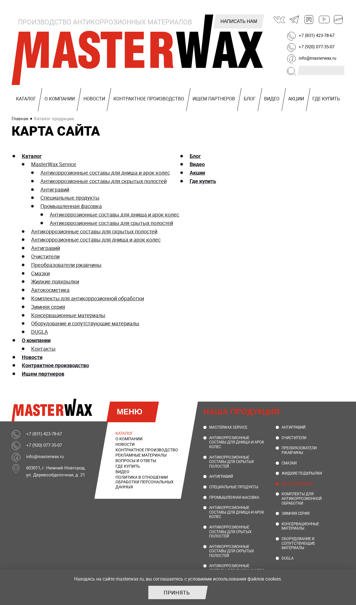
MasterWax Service (53, 164)
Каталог (26, 98)
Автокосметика (50, 289)
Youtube (323, 19)
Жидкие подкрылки (55, 281)
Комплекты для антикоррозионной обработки (87, 298)
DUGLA (39, 331)
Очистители (45, 256)
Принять (177, 592)
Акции (296, 98)
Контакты (43, 348)
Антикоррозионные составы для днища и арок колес (105, 172)
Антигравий (54, 189)
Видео (272, 98)
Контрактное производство (148, 98)
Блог (250, 98)
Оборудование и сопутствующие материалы (85, 323)
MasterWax (137, 51)
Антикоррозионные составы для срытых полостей (111, 222)
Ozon (338, 19)
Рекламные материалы (141, 455)
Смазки (40, 273)
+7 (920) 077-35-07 (316, 46)
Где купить (326, 98)
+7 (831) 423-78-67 (316, 35)
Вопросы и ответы (135, 460)
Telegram (294, 19)
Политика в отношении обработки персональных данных (144, 482)
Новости (94, 98)
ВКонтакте (279, 19)
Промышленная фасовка (71, 206)
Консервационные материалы (68, 315)
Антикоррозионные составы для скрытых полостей (103, 181)
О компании (59, 98)
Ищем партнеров (214, 98)
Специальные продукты (69, 197)
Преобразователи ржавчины (66, 264)
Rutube (309, 19)
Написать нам (238, 21)
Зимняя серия (48, 306)
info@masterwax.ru (317, 58)
